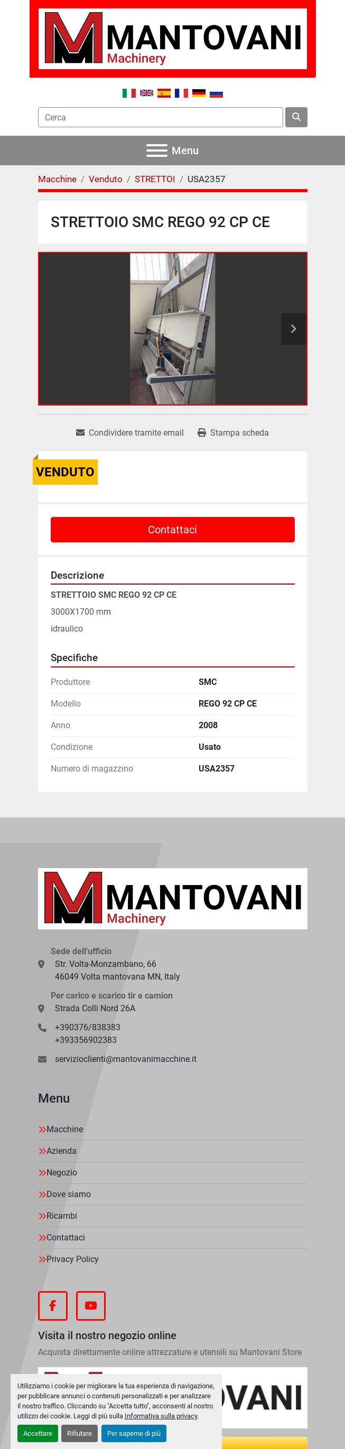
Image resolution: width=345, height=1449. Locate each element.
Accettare (37, 1433)
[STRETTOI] (155, 179)
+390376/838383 (87, 1027)
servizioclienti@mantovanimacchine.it (126, 1059)
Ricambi (61, 1216)
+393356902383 (86, 1040)
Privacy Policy (72, 1259)
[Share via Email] (130, 433)
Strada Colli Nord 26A (95, 1008)
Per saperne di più (134, 1433)
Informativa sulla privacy (161, 1416)
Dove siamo (68, 1194)
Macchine (64, 1129)
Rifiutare (79, 1433)
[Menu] (156, 150)
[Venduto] (106, 179)
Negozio (61, 1173)
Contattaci (172, 529)
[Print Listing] (233, 433)
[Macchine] (57, 179)
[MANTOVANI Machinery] (172, 898)
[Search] (160, 117)
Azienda (61, 1151)
